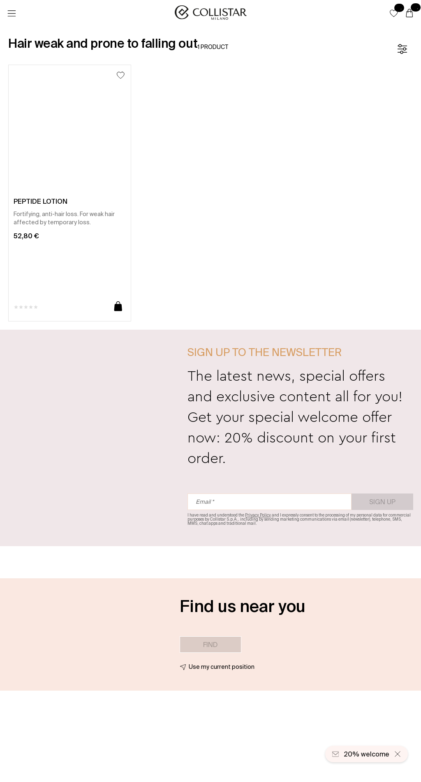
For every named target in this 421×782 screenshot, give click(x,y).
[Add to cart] (118, 307)
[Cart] (409, 13)
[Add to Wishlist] (121, 75)
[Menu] (11, 13)
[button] (393, 13)
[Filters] (402, 49)
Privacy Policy (258, 515)
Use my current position (221, 666)
